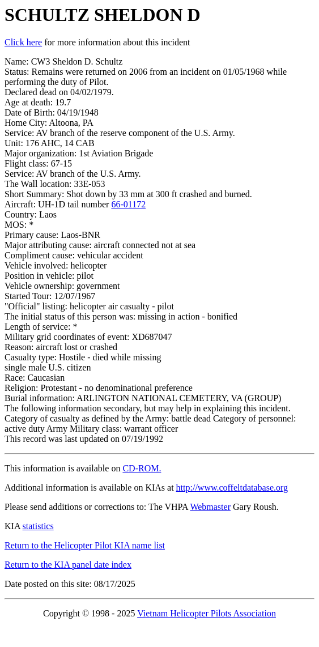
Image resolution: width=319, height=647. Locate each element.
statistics (38, 526)
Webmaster (210, 507)
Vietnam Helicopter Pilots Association (206, 613)
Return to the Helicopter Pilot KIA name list (85, 545)
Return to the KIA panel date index (68, 564)
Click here (23, 42)
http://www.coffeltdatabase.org (232, 487)
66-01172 (128, 204)
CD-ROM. (141, 468)
